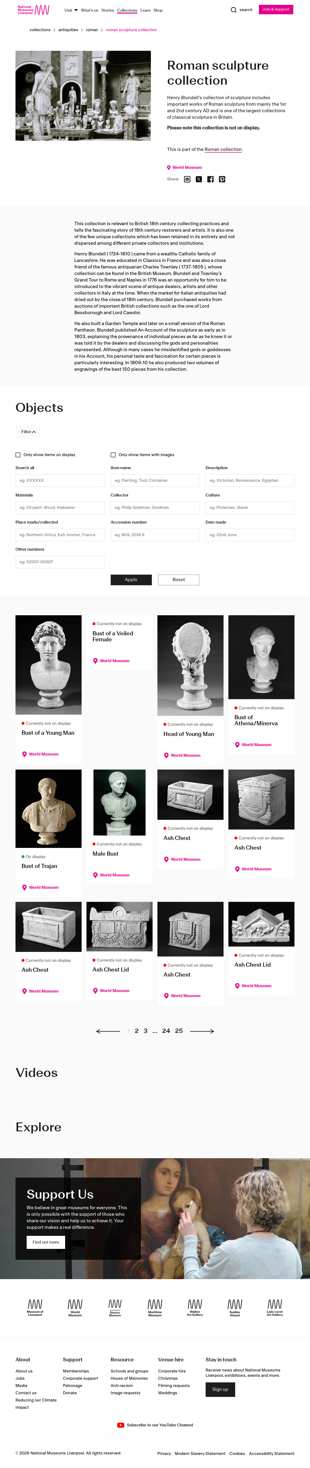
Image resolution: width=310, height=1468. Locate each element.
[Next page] (199, 1031)
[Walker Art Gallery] (195, 1308)
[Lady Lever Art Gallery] (275, 1308)
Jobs (20, 1379)
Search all (25, 468)
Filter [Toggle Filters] (26, 432)
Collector (119, 495)
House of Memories (129, 1379)
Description (217, 468)
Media (21, 1386)
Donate (70, 1393)
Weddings (167, 1393)
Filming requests (174, 1386)
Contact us (26, 1393)
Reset (179, 580)
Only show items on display (49, 455)
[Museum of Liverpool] (35, 1308)
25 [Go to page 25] (179, 1031)
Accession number (129, 522)
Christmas (168, 1379)
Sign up (220, 1389)
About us (24, 1372)
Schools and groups (129, 1372)
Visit (68, 10)
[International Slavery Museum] (115, 1308)
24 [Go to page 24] (166, 1031)
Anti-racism (122, 1386)
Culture (213, 495)
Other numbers (30, 550)
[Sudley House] (235, 1308)
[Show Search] (240, 10)
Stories (107, 10)
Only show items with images (146, 455)
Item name (121, 468)
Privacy (164, 1454)
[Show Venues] (76, 10)
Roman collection (223, 150)
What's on (89, 10)
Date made (216, 522)
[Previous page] (110, 1031)
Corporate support (80, 1379)
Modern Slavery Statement (200, 1454)
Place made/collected (37, 522)
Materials (24, 495)
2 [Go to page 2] (137, 1031)
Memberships (76, 1372)
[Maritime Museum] (155, 1308)
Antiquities (68, 30)
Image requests (125, 1393)
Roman (92, 30)
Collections (127, 10)
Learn (145, 10)
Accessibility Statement (271, 1454)
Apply (131, 580)
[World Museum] (75, 1308)
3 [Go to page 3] (145, 1031)
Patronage (72, 1386)
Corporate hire (172, 1372)
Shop (158, 10)
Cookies (237, 1454)
